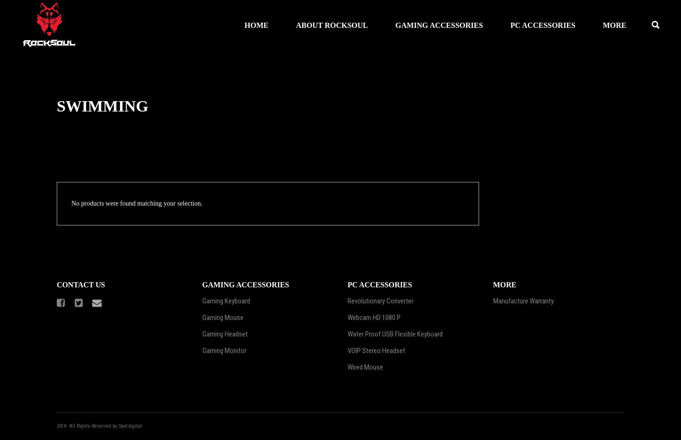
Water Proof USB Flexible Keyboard (395, 334)
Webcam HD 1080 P (374, 317)
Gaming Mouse (223, 317)
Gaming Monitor (224, 350)
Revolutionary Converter (380, 301)
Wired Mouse (365, 367)
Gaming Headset (225, 334)
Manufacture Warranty (523, 301)
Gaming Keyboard (226, 301)
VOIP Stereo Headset (376, 350)
